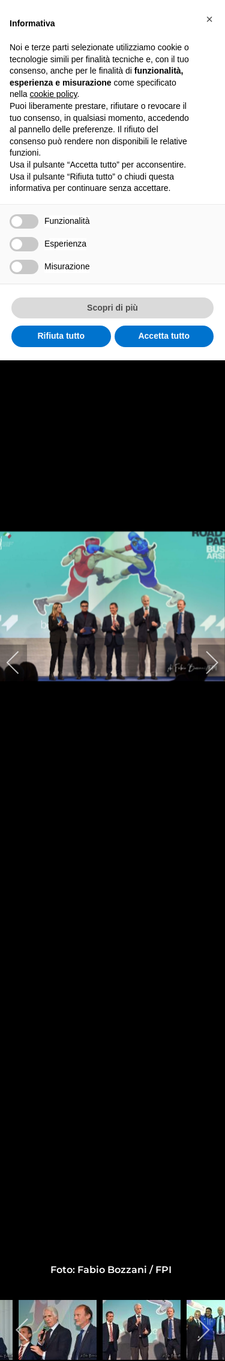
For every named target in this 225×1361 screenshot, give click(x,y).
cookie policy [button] (53, 94)
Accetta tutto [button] (164, 336)
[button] (209, 19)
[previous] (21, 662)
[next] (204, 662)
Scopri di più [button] (112, 307)
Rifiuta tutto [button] (61, 336)
